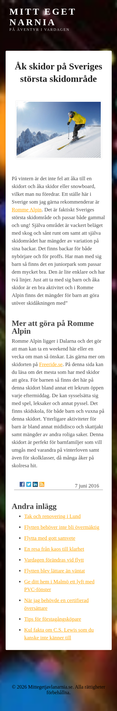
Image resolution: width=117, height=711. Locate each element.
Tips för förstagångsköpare (52, 619)
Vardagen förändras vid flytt (54, 560)
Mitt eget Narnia (42, 16)
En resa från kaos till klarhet (54, 549)
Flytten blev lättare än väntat (54, 571)
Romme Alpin (27, 210)
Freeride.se (50, 364)
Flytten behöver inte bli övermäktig (62, 527)
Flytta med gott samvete (50, 538)
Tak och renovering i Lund (52, 516)
